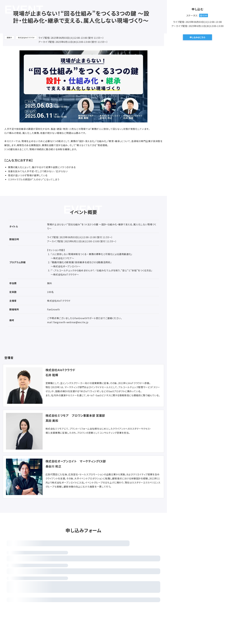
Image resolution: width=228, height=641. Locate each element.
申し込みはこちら (197, 37)
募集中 (9, 37)
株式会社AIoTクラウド (26, 37)
